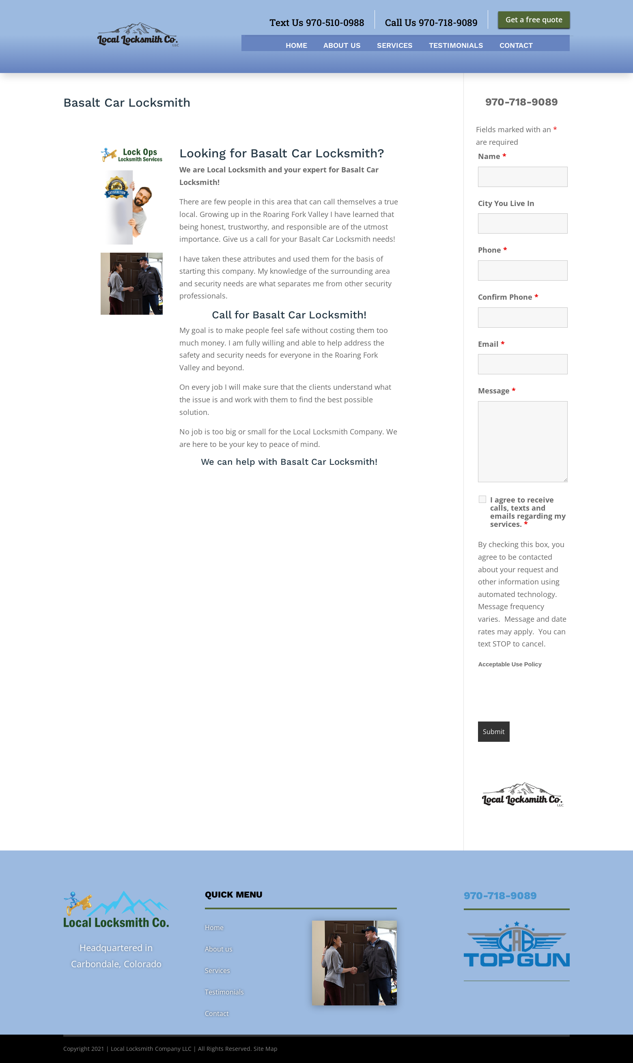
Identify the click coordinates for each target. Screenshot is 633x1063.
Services (395, 46)
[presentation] (539, 695)
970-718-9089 (523, 102)
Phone (492, 250)
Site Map (266, 1048)
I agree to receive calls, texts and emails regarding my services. (528, 512)
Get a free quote (534, 19)
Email (491, 344)
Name (492, 156)
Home (296, 46)
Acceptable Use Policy (509, 664)
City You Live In (506, 203)
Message (497, 390)
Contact (516, 46)
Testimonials (456, 46)
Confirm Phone (508, 297)
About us (342, 46)
